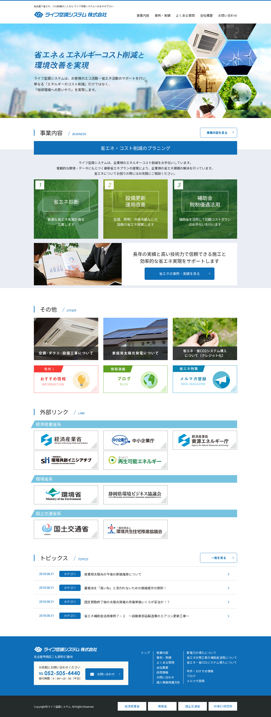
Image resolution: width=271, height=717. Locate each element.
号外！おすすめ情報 (200, 671)
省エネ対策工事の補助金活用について (212, 657)
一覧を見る (218, 558)
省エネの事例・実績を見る (179, 273)
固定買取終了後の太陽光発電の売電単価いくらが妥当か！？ (127, 602)
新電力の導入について (201, 652)
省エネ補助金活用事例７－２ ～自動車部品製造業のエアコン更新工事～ (136, 616)
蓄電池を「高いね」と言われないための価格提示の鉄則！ (125, 588)
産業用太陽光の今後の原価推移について (112, 574)
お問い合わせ (227, 15)
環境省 (162, 706)
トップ (145, 652)
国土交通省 (192, 706)
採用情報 (162, 672)
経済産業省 (132, 706)
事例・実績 (162, 15)
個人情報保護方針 (168, 682)
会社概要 (206, 15)
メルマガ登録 (196, 681)
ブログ (191, 676)
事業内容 (143, 15)
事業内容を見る (217, 132)
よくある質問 (185, 15)
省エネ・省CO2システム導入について (212, 662)
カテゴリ (70, 574)
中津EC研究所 (223, 706)
